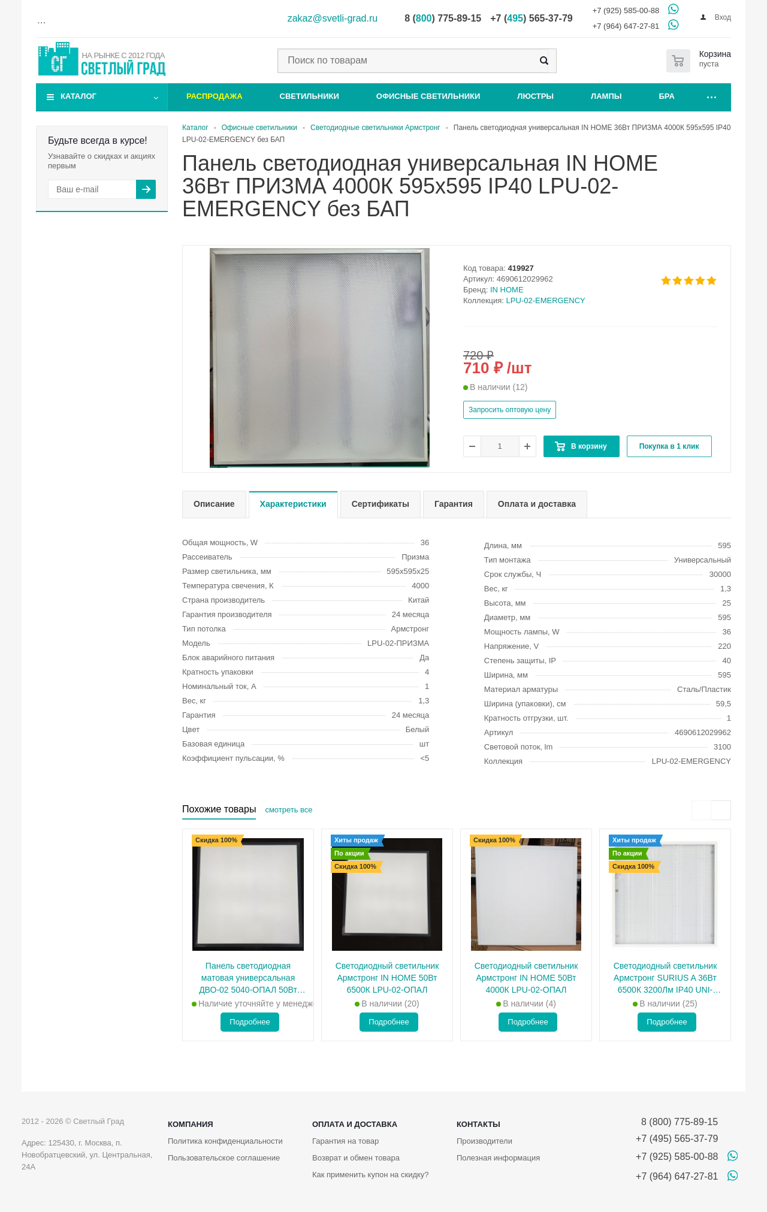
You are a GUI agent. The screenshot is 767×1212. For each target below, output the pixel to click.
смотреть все (288, 809)
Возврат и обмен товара (356, 1157)
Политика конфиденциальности (225, 1141)
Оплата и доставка (354, 1124)
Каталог (78, 96)
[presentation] (701, 810)
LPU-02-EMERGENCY (545, 300)
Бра (667, 96)
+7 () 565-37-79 (531, 18)
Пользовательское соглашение (224, 1157)
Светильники (309, 96)
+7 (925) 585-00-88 (626, 10)
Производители (484, 1141)
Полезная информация (498, 1157)
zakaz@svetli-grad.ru (333, 18)
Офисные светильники (428, 96)
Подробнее (250, 1021)
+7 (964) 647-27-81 (626, 26)
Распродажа (214, 96)
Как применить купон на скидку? (370, 1174)
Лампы (606, 96)
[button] (320, 467)
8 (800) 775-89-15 (677, 1122)
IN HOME (507, 289)
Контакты (478, 1124)
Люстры (535, 96)
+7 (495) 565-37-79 (677, 1139)
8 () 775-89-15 (442, 18)
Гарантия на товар (345, 1141)
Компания (190, 1124)
